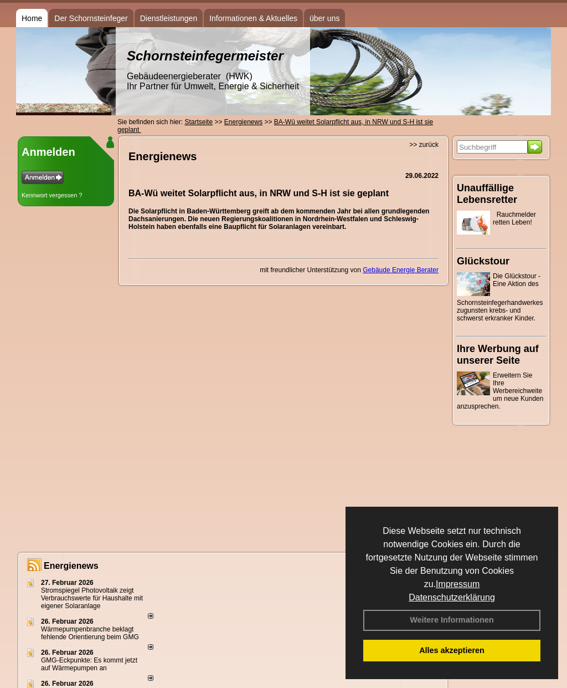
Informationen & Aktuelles (253, 18)
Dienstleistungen (169, 18)
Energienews (71, 565)
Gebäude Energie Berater (401, 270)
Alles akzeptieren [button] (451, 650)
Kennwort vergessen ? (52, 195)
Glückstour (483, 261)
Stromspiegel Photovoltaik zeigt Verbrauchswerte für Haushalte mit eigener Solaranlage (92, 598)
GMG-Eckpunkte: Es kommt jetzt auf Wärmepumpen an (89, 664)
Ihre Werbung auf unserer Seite (498, 354)
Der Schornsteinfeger (90, 18)
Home (32, 18)
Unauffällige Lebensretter (487, 193)
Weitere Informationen (452, 619)
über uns (324, 18)
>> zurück (424, 145)
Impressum (458, 584)
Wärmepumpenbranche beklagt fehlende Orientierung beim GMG (90, 633)
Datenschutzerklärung (452, 597)
